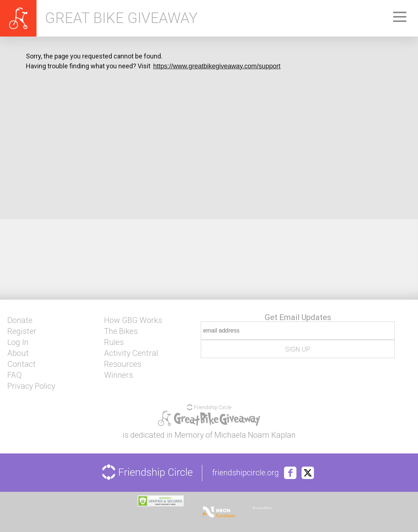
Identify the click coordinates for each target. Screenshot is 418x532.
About (18, 353)
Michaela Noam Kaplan (255, 435)
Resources (122, 364)
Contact (21, 364)
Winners (118, 375)
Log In (17, 342)
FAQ (14, 375)
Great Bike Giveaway (121, 18)
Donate (19, 320)
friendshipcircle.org (245, 473)
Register (22, 331)
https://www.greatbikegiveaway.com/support (217, 66)
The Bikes (121, 331)
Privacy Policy (31, 386)
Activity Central (131, 353)
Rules (114, 342)
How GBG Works (133, 320)
